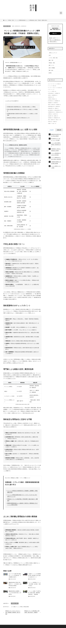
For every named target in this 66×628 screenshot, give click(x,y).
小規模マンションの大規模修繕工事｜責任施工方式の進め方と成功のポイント (34, 575)
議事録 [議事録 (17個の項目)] (56, 115)
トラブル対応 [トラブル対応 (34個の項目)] (59, 87)
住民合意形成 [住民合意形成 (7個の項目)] (51, 93)
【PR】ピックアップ (53, 52)
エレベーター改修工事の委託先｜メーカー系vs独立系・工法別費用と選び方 (15, 575)
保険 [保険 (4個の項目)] (49, 95)
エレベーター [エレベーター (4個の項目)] (51, 83)
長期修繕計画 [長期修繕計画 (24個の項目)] (57, 117)
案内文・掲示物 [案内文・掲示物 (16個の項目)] (51, 104)
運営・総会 (51, 70)
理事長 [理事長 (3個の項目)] (56, 108)
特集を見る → (55, 33)
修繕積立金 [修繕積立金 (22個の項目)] (51, 97)
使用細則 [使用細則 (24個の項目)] (57, 93)
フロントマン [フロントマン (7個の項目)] (51, 89)
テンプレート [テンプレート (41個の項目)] (51, 87)
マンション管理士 (19, 606)
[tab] (51, 129)
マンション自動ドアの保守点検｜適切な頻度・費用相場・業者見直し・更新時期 (34, 593)
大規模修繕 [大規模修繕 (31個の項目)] (57, 100)
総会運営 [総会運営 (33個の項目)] (50, 115)
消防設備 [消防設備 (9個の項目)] (58, 106)
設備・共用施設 (52, 67)
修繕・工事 (51, 60)
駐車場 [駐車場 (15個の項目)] (50, 121)
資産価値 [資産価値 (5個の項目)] (50, 117)
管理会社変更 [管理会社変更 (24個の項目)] (57, 110)
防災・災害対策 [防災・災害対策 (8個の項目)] (51, 119)
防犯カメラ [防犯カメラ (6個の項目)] (58, 119)
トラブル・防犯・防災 (53, 57)
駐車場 (50, 72)
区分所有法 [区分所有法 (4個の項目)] (50, 100)
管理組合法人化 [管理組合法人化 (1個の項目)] (59, 112)
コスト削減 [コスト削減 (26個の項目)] (58, 83)
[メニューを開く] (61, 13)
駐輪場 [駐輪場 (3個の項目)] (55, 121)
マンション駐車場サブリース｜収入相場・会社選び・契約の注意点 (34, 584)
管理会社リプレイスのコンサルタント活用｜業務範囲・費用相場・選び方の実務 (12, 612)
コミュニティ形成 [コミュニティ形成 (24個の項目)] (52, 85)
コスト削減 (13, 606)
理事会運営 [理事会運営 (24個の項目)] (51, 108)
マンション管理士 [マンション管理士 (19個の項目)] (52, 91)
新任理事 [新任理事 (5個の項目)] (56, 102)
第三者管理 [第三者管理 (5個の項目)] (50, 110)
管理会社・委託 (7, 26)
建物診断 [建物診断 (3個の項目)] (50, 102)
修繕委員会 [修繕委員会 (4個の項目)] (54, 95)
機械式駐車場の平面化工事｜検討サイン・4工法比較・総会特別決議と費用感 (15, 584)
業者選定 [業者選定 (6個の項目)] (58, 104)
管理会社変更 (26, 606)
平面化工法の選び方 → (53, 41)
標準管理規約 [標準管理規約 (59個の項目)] (51, 106)
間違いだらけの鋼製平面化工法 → (55, 39)
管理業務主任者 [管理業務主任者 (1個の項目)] (51, 112)
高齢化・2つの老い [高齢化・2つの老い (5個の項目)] (52, 123)
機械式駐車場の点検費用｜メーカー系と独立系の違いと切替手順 (15, 593)
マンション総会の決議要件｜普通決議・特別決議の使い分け (56, 144)
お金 (49, 55)
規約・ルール (51, 65)
